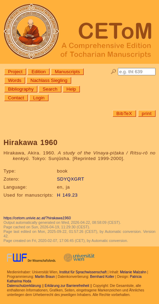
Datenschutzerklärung (24, 286)
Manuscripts (67, 71)
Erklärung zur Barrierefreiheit (67, 286)
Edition (38, 71)
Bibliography (20, 89)
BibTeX (124, 113)
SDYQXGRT (70, 179)
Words (14, 80)
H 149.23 (67, 195)
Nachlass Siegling (48, 80)
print (147, 113)
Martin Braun (45, 277)
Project (15, 71)
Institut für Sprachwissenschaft (83, 272)
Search (50, 89)
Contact (16, 97)
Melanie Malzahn (133, 272)
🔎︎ (113, 71)
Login (39, 97)
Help (71, 89)
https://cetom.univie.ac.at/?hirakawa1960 (37, 218)
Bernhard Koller (102, 277)
